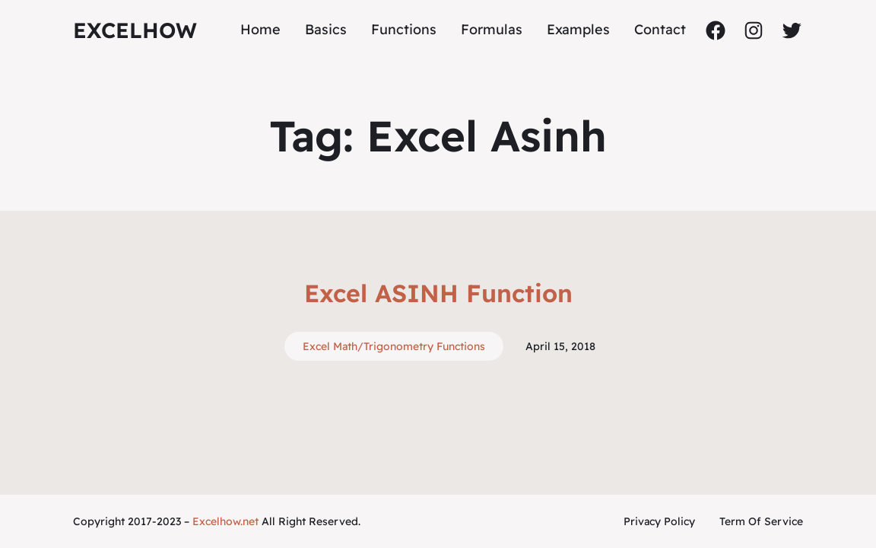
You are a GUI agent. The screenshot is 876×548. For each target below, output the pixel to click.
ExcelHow (135, 30)
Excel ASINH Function (438, 293)
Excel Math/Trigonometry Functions (394, 346)
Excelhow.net (225, 521)
